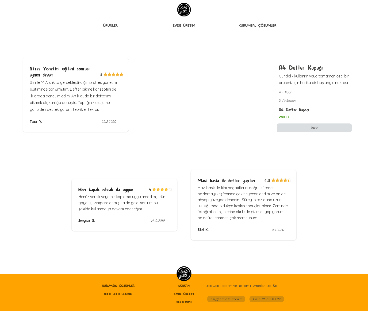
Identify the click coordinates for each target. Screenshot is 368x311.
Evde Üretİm (184, 25)
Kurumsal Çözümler (257, 25)
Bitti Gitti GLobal (118, 294)
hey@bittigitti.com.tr (226, 299)
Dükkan (184, 285)
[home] (184, 274)
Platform (184, 302)
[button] (110, 25)
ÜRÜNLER (110, 25)
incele (314, 128)
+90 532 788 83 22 (267, 299)
